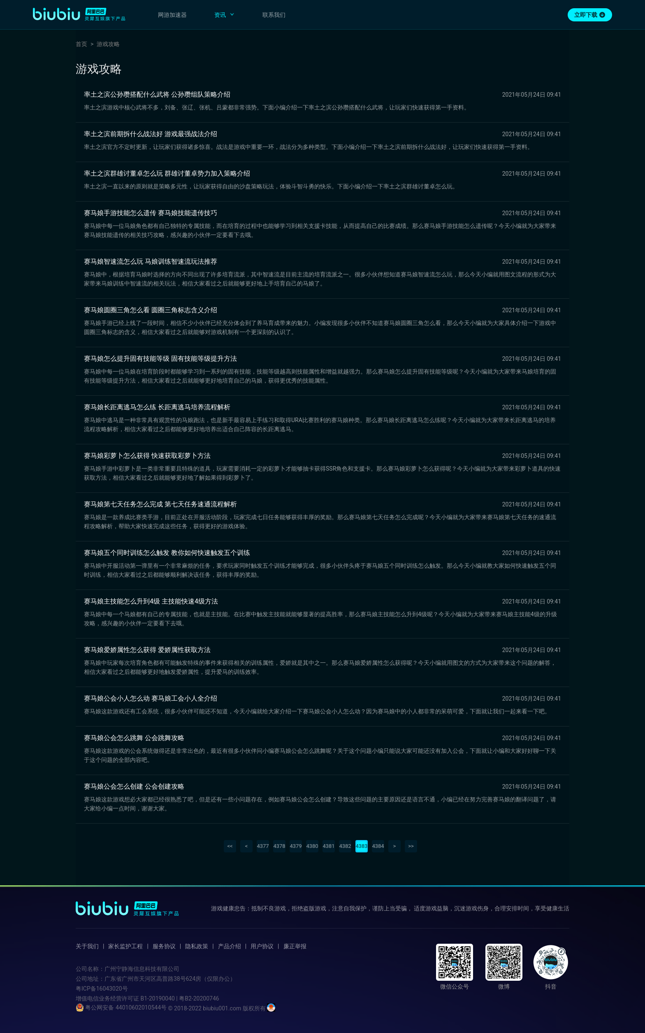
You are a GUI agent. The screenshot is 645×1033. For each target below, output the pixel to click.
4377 (263, 846)
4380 (312, 846)
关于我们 (87, 946)
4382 (345, 846)
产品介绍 (229, 946)
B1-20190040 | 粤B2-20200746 (179, 998)
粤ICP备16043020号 (102, 988)
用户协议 (262, 946)
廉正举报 (294, 946)
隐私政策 (196, 946)
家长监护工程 (125, 946)
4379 (296, 846)
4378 (279, 846)
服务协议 (164, 946)
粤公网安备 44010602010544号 (121, 1007)
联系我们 (273, 15)
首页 (81, 44)
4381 (328, 846)
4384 (378, 846)
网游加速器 (172, 15)
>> (411, 846)
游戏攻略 (108, 44)
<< (229, 846)
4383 (361, 846)
